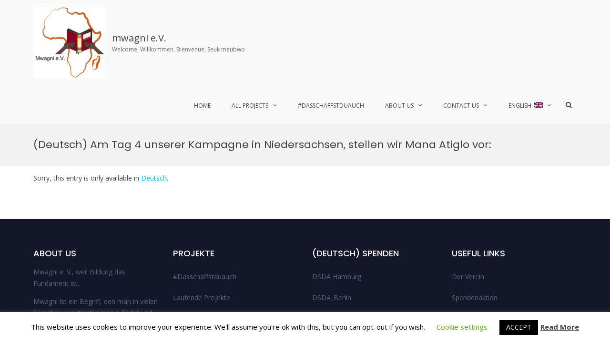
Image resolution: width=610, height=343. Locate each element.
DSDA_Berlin (331, 173)
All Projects (250, 105)
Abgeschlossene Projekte (212, 194)
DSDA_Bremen (335, 194)
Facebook (538, 295)
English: (525, 105)
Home (202, 105)
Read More (559, 327)
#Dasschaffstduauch (331, 105)
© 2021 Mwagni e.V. (492, 295)
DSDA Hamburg (336, 152)
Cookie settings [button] (462, 327)
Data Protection (476, 215)
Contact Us (461, 105)
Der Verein (468, 152)
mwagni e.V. (139, 37)
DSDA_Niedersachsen (345, 215)
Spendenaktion (475, 173)
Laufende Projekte (201, 173)
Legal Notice (471, 194)
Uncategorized (334, 236)
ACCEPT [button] (518, 327)
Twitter (567, 295)
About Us (399, 105)
